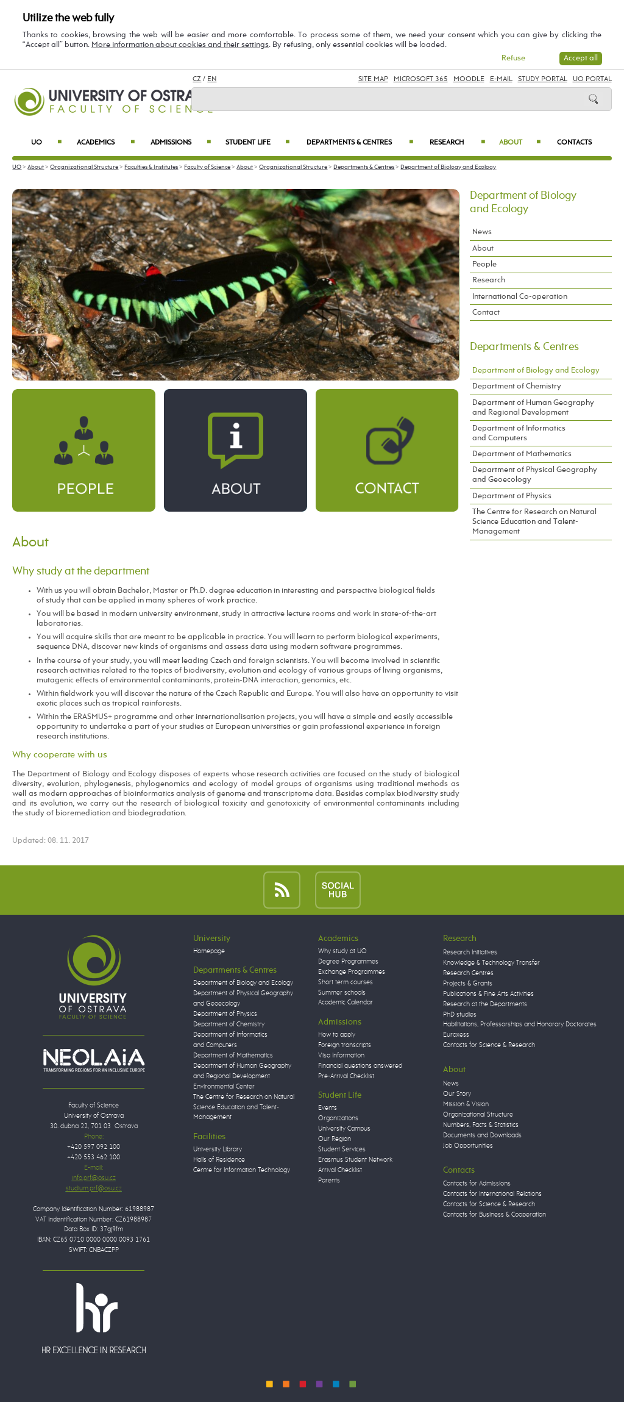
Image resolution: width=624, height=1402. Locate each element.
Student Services (342, 1149)
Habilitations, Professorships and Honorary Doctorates (520, 1024)
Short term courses (345, 982)
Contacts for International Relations (492, 1194)
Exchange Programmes (351, 972)
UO (46, 142)
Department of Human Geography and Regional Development (533, 408)
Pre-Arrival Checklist (346, 1076)
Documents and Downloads (482, 1135)
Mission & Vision (466, 1104)
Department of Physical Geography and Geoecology (534, 475)
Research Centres (468, 973)
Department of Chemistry (516, 386)
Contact (486, 313)
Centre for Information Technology (241, 1170)
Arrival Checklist (340, 1170)
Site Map (373, 79)
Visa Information (341, 1055)
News (482, 232)
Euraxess (456, 1035)
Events (327, 1108)
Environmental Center (224, 1086)
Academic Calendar (345, 1002)
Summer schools (342, 992)
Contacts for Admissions (477, 1183)
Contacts (574, 142)
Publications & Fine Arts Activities (488, 994)
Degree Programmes (348, 961)
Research (457, 142)
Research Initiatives (470, 952)
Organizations (338, 1118)
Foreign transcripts (344, 1045)
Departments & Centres (360, 142)
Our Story (457, 1094)
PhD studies (460, 1014)
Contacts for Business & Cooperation (494, 1214)
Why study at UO (342, 951)
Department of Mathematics (522, 454)
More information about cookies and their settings (180, 45)
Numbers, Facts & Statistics (481, 1125)
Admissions (181, 142)
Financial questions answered (360, 1066)
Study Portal (542, 79)
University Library (217, 1149)
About (520, 142)
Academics (106, 142)
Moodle (468, 79)
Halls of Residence (219, 1160)
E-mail (501, 79)
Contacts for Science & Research (489, 1045)
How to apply (336, 1035)
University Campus (344, 1128)
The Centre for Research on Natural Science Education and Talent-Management (534, 521)
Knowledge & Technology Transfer (491, 963)
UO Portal (592, 79)
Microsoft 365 (421, 79)
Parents (329, 1180)
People (484, 264)
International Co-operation (519, 297)
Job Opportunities (468, 1146)
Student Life (257, 142)
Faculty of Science (207, 167)
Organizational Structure (84, 167)
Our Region (334, 1139)
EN (211, 79)
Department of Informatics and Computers (519, 433)
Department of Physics (511, 496)
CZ (197, 79)
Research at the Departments (485, 1004)
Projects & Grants (467, 983)
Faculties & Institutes (151, 167)
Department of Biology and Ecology (448, 167)
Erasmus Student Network (355, 1160)
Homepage (209, 951)
